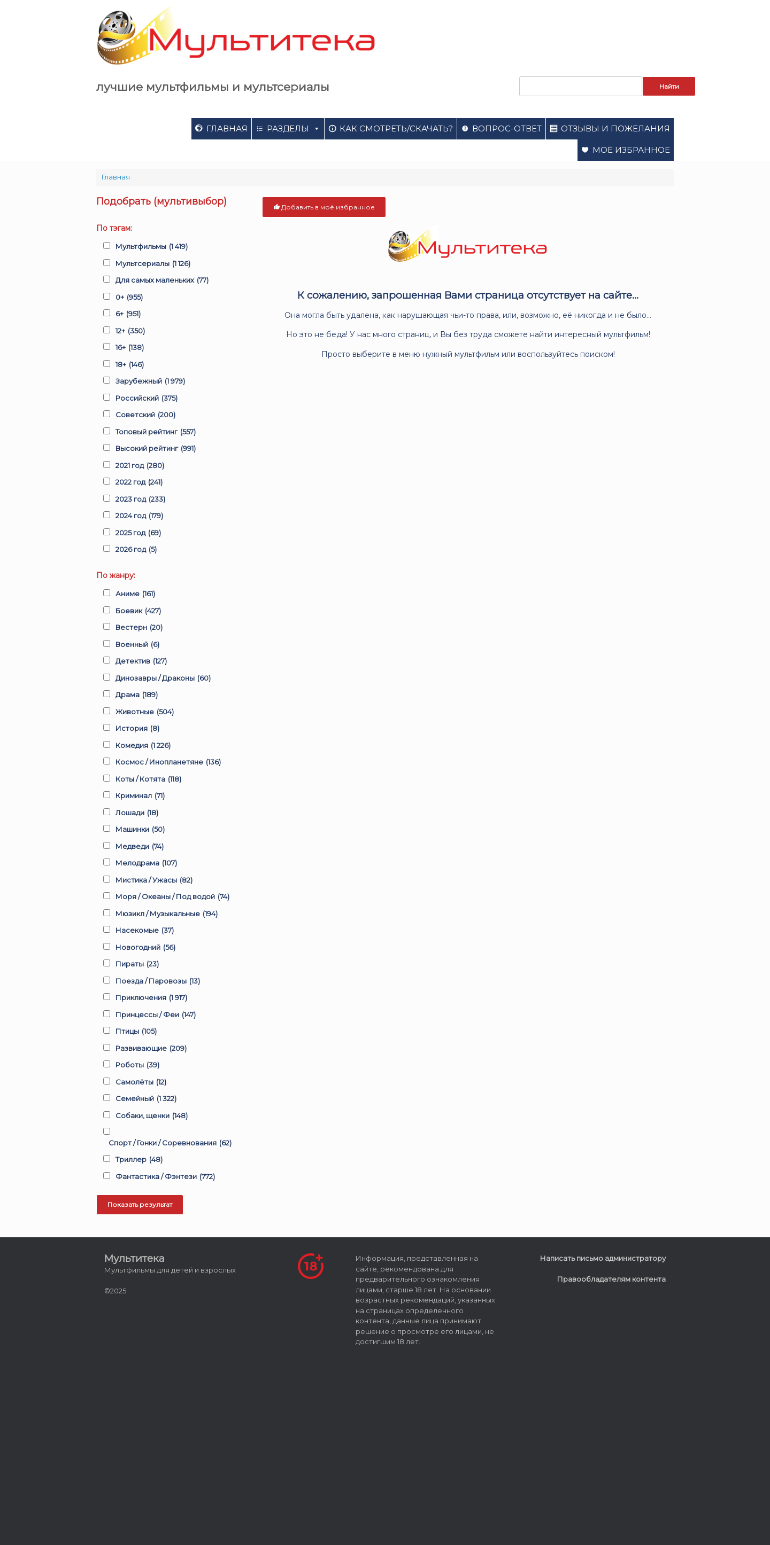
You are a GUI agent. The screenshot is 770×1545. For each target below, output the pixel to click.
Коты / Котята (148, 779)
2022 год (139, 482)
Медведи (140, 846)
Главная (227, 128)
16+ (130, 347)
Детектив (141, 661)
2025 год (138, 533)
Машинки (140, 829)
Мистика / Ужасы (154, 880)
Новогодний (145, 947)
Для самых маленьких (162, 280)
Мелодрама (146, 863)
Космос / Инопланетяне (168, 762)
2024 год (139, 516)
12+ (130, 331)
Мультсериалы (153, 264)
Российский (147, 398)
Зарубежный (150, 381)
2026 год (136, 549)
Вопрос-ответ (507, 128)
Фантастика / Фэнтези (165, 1177)
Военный (137, 644)
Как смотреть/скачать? (396, 128)
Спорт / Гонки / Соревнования (170, 1143)
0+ (129, 297)
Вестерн (139, 627)
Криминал (140, 796)
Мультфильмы (152, 246)
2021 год (140, 466)
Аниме (135, 594)
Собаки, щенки (152, 1116)
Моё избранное (631, 150)
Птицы (136, 1031)
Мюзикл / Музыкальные (167, 914)
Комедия (143, 745)
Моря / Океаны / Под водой (172, 897)
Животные (145, 712)
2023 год (140, 499)
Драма (137, 695)
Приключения (151, 998)
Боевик (138, 611)
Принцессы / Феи (156, 1015)
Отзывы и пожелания (615, 128)
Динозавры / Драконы (163, 678)
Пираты (137, 964)
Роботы (137, 1065)
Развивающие (151, 1048)
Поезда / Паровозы (158, 981)
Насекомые (145, 930)
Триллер (139, 1159)
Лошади (137, 813)
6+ (128, 314)
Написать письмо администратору (603, 1258)
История (137, 728)
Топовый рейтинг (156, 432)
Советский (145, 415)
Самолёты (141, 1082)
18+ (130, 365)
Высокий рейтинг (156, 448)
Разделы (293, 128)
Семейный (146, 1099)
